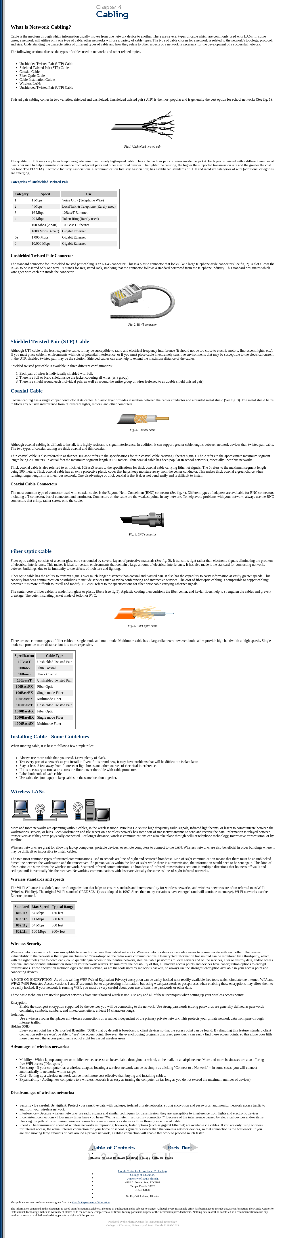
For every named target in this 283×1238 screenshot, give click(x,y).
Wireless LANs (27, 791)
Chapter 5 (144, 1156)
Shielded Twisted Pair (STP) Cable (50, 341)
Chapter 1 (93, 1156)
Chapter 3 (119, 1156)
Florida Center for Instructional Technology (142, 1171)
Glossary (168, 1156)
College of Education (142, 1174)
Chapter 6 (157, 1156)
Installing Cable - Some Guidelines (50, 736)
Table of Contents (113, 1147)
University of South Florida (142, 1178)
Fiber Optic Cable (31, 551)
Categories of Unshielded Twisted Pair (39, 182)
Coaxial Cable (27, 391)
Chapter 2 (106, 1156)
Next (188, 1147)
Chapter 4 (132, 1156)
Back (171, 1147)
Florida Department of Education (91, 1202)
